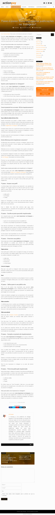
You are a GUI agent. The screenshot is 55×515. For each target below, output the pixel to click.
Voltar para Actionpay (41, 6)
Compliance (38, 43)
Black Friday (38, 41)
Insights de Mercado (40, 49)
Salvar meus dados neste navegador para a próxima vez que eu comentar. (18, 494)
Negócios (38, 53)
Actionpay (16, 27)
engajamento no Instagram (11, 125)
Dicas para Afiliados (40, 45)
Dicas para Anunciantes (40, 47)
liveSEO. (36, 511)
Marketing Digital (16, 6)
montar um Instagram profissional (18, 172)
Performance (31, 6)
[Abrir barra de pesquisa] (53, 7)
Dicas (8, 7)
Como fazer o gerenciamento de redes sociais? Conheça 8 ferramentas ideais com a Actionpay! (9, 459)
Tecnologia (38, 57)
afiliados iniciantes (14, 315)
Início (2, 6)
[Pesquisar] (52, 34)
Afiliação (24, 6)
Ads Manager (5, 157)
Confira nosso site (45, 94)
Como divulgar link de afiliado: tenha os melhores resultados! (25, 457)
